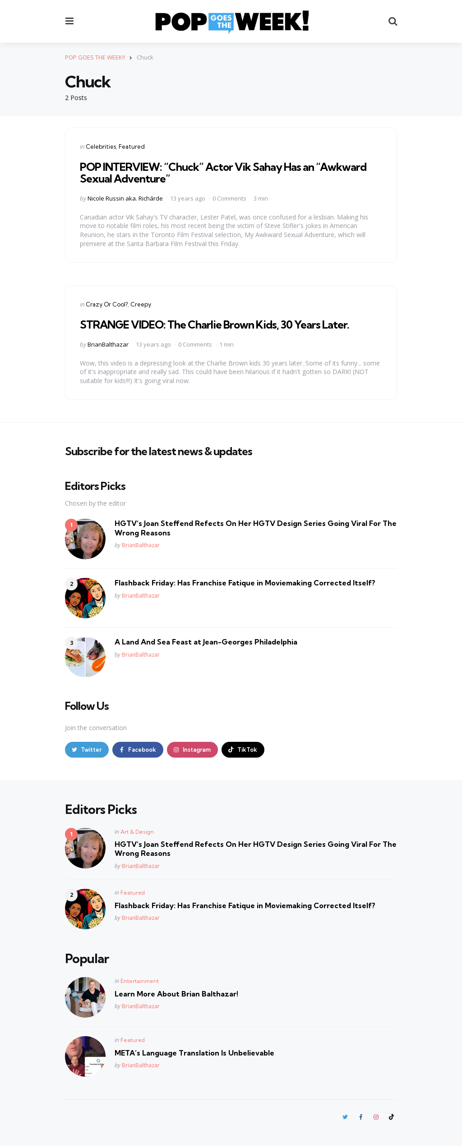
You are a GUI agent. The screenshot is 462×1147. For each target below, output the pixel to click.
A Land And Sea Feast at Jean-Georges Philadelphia (206, 641)
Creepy (140, 304)
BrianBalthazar (108, 344)
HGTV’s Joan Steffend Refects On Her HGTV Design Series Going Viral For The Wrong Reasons (256, 528)
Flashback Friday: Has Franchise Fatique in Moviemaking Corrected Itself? (245, 582)
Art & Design (137, 832)
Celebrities (101, 146)
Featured (132, 146)
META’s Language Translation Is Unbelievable (194, 1053)
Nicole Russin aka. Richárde (125, 198)
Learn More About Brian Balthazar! (176, 994)
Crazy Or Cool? (107, 304)
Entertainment (139, 981)
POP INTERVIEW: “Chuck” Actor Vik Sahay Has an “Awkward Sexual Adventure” (223, 172)
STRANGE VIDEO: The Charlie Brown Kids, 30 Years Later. (214, 324)
